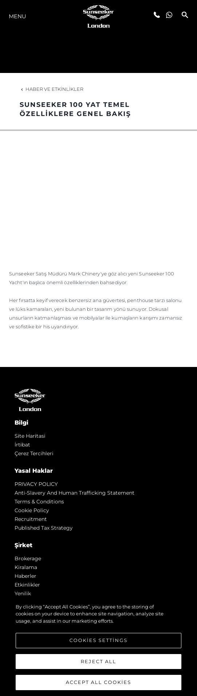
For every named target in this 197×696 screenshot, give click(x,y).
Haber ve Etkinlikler (51, 89)
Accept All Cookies (98, 682)
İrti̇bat (22, 444)
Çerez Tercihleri (34, 453)
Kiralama (26, 567)
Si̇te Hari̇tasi (30, 436)
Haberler (25, 576)
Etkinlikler (27, 584)
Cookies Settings (98, 640)
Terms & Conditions (39, 501)
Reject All (98, 661)
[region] (98, 646)
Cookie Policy (32, 510)
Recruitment (31, 519)
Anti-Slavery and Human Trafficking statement (74, 493)
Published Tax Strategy (44, 528)
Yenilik (23, 593)
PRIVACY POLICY (36, 484)
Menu (17, 16)
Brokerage (28, 558)
